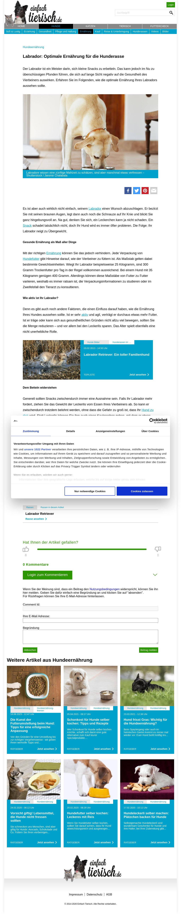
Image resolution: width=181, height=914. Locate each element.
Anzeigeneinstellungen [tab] (110, 431)
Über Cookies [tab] (150, 431)
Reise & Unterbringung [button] (116, 31)
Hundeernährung (33, 47)
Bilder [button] (165, 31)
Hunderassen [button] (140, 31)
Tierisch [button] (125, 26)
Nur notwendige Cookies (90, 491)
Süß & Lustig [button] (13, 31)
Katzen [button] (90, 26)
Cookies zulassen (142, 491)
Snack (27, 225)
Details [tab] (70, 431)
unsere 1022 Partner (37, 449)
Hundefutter (31, 259)
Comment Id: (31, 604)
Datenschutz (94, 894)
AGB (109, 894)
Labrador (95, 208)
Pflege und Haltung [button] (65, 31)
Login (171, 4)
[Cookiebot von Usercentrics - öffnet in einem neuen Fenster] (151, 421)
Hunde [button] (56, 26)
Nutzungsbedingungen (105, 589)
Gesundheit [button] (45, 31)
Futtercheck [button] (159, 26)
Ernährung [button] (85, 31)
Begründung (31, 628)
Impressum (76, 894)
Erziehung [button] (29, 31)
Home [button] (21, 26)
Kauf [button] (97, 31)
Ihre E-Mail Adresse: (36, 616)
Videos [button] (155, 31)
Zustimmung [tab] (31, 431)
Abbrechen (30, 650)
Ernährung (53, 253)
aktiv (84, 314)
